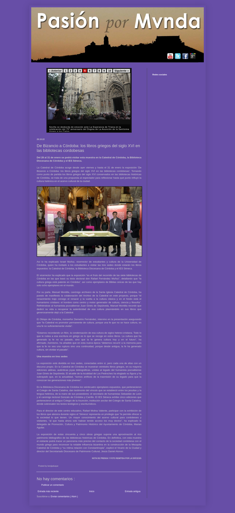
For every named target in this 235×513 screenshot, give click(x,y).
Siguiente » (121, 70)
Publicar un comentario (52, 485)
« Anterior (55, 70)
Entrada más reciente (48, 491)
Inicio (91, 491)
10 (109, 70)
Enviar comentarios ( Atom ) (64, 496)
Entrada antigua (132, 491)
